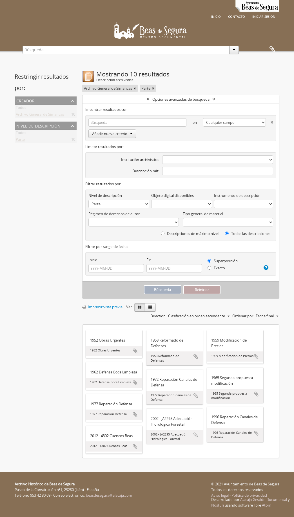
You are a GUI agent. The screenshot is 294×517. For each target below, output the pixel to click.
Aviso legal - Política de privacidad (239, 495)
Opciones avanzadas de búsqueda (181, 99)
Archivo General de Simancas (40, 115)
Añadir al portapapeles (135, 351)
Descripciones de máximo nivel (190, 233)
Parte (20, 140)
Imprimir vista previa (102, 306)
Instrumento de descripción (237, 195)
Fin (149, 259)
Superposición (223, 260)
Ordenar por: (243, 315)
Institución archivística (140, 159)
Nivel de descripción (38, 125)
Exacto (216, 267)
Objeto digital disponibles (172, 195)
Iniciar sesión (263, 16)
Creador (25, 100)
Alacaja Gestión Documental (263, 499)
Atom (266, 505)
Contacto (236, 16)
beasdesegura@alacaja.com (109, 495)
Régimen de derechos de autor (114, 213)
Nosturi (217, 505)
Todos (21, 108)
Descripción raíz (145, 170)
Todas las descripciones (247, 233)
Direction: (158, 315)
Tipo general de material (203, 213)
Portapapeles (272, 49)
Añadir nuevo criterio (112, 133)
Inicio (216, 16)
